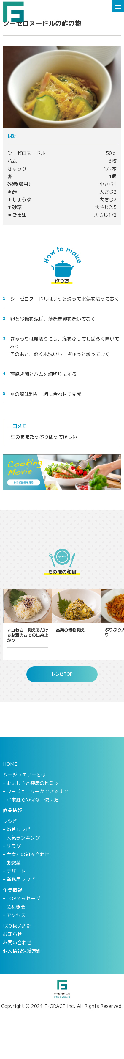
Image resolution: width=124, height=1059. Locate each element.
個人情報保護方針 (22, 950)
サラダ (14, 846)
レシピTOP (62, 674)
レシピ (10, 821)
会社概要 (16, 906)
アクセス (16, 915)
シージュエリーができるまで (37, 791)
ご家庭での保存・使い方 (33, 799)
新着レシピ (18, 829)
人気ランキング (23, 837)
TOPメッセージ (23, 898)
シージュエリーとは (24, 774)
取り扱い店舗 (17, 925)
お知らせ (12, 934)
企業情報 (12, 890)
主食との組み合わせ (28, 854)
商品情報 (12, 810)
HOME (10, 764)
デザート (16, 871)
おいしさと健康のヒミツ (33, 783)
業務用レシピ (21, 879)
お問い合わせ (17, 942)
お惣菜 (14, 862)
